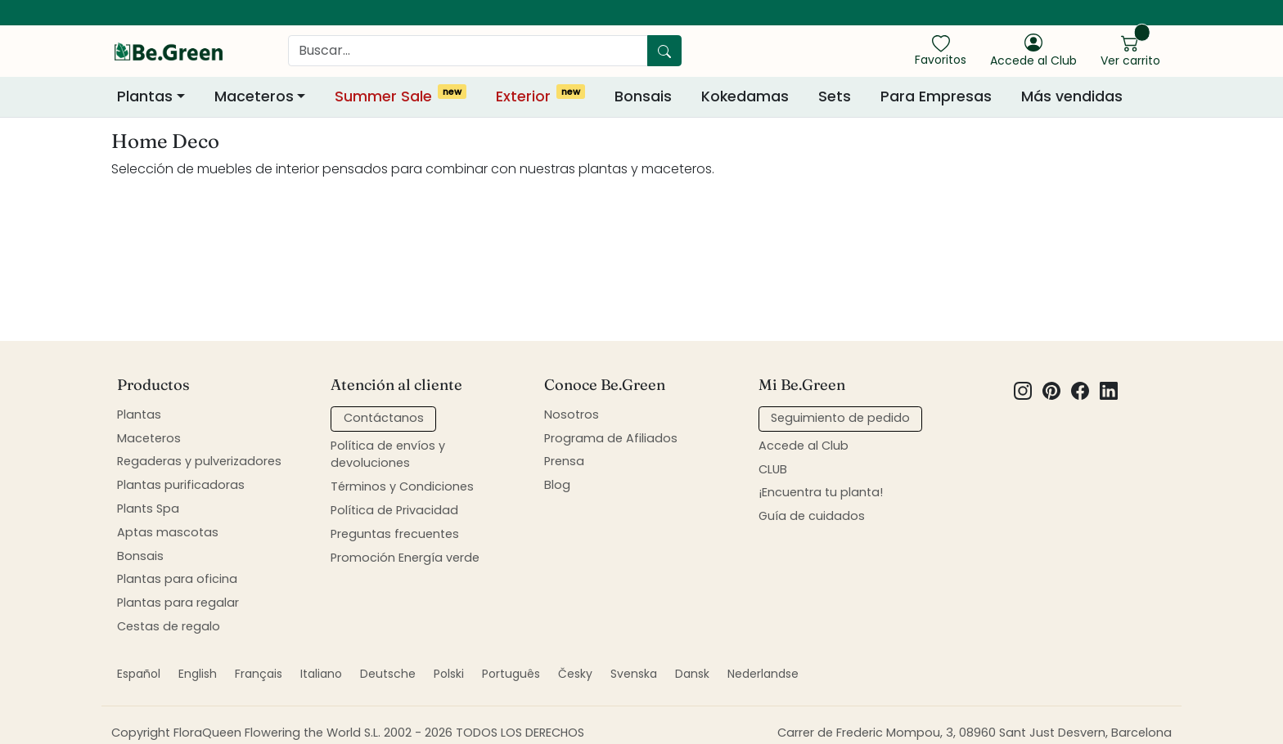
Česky (575, 674)
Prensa (564, 461)
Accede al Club (804, 445)
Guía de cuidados (812, 516)
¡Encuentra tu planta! (821, 492)
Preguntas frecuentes (395, 534)
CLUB (773, 469)
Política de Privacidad (394, 510)
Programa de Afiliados (611, 438)
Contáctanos (384, 418)
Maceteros (149, 438)
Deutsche (388, 674)
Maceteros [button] (254, 96)
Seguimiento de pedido (840, 418)
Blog (557, 485)
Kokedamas (745, 96)
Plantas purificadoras (181, 485)
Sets (834, 96)
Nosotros (571, 414)
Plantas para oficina (177, 579)
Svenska (633, 674)
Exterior (540, 95)
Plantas (139, 414)
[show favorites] (940, 49)
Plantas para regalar (178, 602)
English (197, 674)
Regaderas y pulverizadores (199, 461)
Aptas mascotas (167, 532)
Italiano (321, 674)
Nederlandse (763, 674)
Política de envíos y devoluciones (388, 454)
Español (138, 674)
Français (258, 674)
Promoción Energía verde (405, 557)
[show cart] (1130, 50)
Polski (449, 674)
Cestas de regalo (168, 626)
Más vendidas (1072, 96)
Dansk (692, 674)
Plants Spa (148, 508)
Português (511, 674)
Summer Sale (400, 95)
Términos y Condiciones (402, 486)
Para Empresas (936, 96)
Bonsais (643, 96)
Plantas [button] (145, 96)
